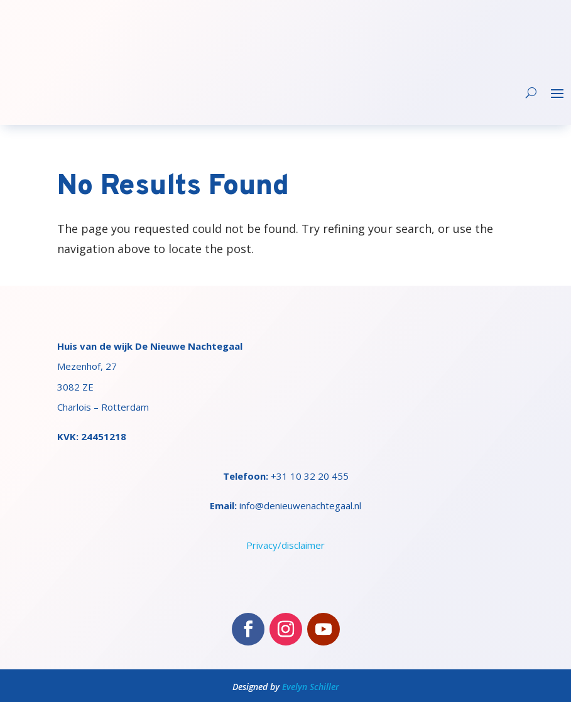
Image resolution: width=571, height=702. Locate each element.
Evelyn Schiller (310, 687)
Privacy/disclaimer (285, 545)
